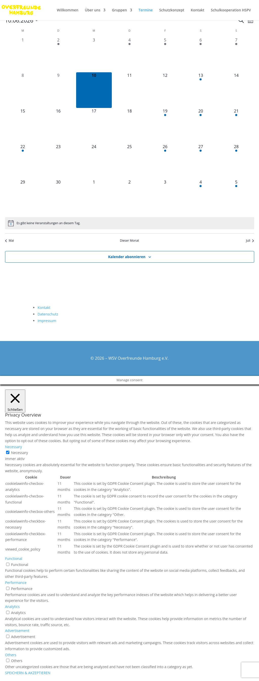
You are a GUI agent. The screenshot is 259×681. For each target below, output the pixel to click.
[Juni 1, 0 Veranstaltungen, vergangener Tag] (23, 55)
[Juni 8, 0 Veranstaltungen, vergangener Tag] (23, 90)
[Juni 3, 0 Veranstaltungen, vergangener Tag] (94, 55)
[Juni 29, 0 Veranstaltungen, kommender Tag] (23, 197)
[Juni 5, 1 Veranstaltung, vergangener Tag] (165, 55)
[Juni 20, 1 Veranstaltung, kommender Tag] (201, 126)
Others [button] (10, 654)
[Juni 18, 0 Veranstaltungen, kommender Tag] (129, 126)
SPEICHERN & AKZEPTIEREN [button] (27, 672)
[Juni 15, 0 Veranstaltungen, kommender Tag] (23, 126)
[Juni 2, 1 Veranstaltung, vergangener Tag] (58, 55)
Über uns (92, 10)
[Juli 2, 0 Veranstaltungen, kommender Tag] (129, 197)
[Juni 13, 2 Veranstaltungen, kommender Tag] (201, 90)
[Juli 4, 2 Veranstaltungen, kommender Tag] (201, 197)
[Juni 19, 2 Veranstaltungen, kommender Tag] (165, 126)
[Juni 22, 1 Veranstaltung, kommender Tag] (23, 161)
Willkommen (67, 10)
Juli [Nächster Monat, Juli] (250, 241)
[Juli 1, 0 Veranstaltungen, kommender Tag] (94, 197)
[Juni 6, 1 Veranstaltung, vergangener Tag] (201, 55)
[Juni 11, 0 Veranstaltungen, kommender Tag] (129, 90)
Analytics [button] (12, 606)
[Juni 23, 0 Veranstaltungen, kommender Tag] (58, 161)
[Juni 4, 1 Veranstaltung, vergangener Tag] (129, 55)
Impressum (46, 320)
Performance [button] (16, 582)
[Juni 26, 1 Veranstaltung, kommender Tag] (165, 161)
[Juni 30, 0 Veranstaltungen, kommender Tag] (58, 197)
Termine (146, 10)
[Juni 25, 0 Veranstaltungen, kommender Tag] (129, 161)
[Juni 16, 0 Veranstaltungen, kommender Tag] (58, 126)
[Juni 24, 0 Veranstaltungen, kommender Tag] (94, 161)
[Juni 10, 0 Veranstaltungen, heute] (94, 90)
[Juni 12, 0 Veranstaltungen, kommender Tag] (165, 90)
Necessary (19, 452)
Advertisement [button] (17, 630)
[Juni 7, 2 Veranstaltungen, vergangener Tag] (236, 55)
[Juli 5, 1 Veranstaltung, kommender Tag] (236, 197)
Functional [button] (13, 558)
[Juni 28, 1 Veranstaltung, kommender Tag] (236, 161)
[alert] (129, 223)
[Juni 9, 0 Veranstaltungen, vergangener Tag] (58, 90)
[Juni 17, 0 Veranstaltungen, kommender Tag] (94, 126)
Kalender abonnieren (126, 256)
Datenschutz (47, 314)
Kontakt (197, 10)
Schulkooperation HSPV (231, 10)
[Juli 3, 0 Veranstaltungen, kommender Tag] (165, 197)
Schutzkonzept (171, 10)
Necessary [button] (13, 446)
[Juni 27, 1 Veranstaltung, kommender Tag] (201, 161)
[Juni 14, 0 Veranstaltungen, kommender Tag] (236, 90)
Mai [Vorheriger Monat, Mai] (9, 241)
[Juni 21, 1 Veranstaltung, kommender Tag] (236, 126)
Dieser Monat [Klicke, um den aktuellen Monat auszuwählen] (129, 241)
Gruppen (119, 10)
